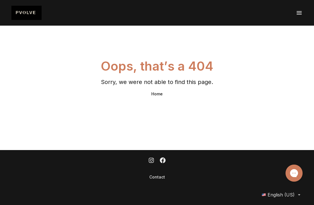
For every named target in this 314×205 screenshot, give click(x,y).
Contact (157, 177)
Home (157, 93)
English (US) (282, 194)
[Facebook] (162, 161)
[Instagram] (151, 161)
